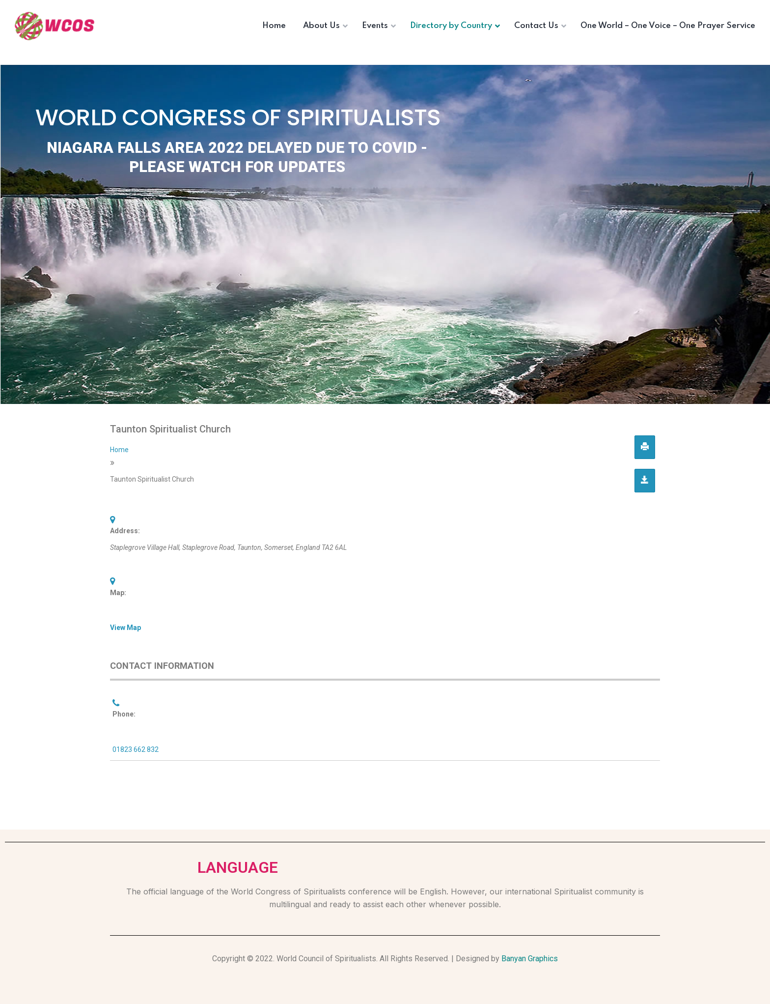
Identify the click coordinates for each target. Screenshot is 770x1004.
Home (119, 450)
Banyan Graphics (529, 958)
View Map (125, 627)
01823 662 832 (135, 749)
